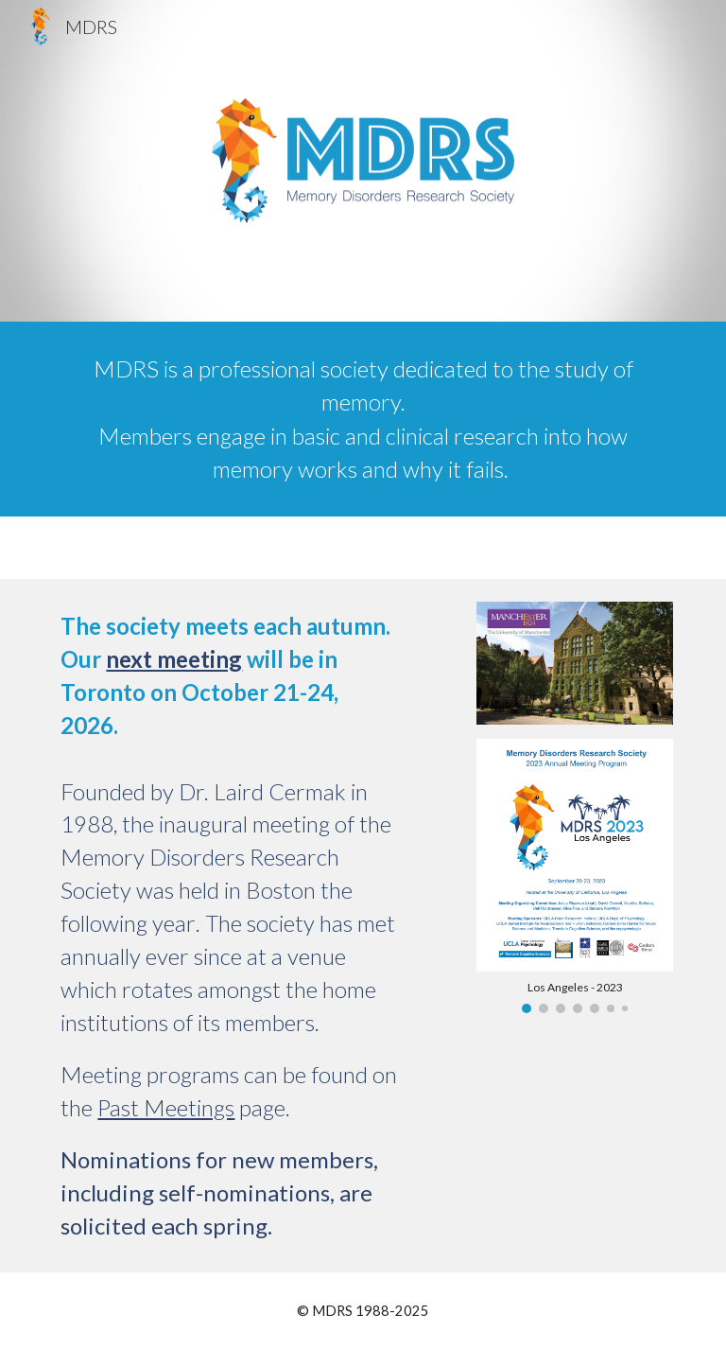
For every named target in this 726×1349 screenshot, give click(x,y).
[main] (362, 419)
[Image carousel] (574, 876)
